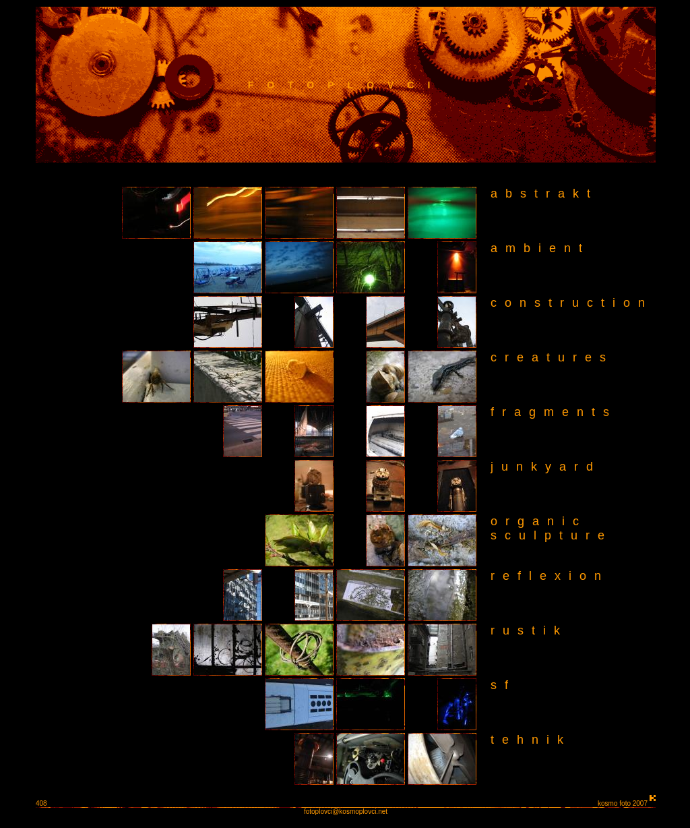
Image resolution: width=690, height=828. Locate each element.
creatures (552, 357)
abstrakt (544, 193)
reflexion (550, 576)
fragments (554, 412)
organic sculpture (546, 528)
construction (572, 302)
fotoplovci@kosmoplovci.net (345, 811)
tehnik (531, 739)
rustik (529, 630)
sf (503, 685)
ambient (540, 248)
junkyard (546, 466)
